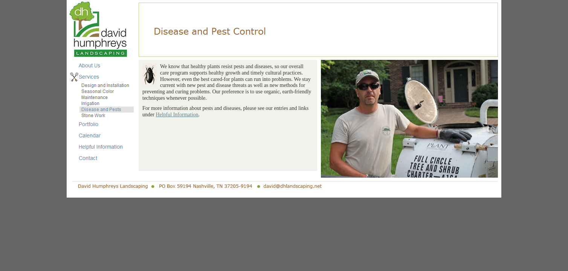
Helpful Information (177, 114)
